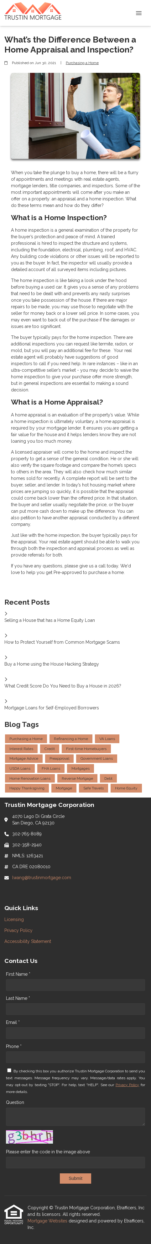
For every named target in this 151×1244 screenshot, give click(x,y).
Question (15, 1102)
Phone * (14, 1046)
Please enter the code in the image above (48, 1151)
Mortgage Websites (48, 1220)
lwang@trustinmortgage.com (41, 877)
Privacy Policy (127, 1085)
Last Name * (18, 998)
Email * (13, 1022)
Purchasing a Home (82, 63)
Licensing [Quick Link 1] (14, 919)
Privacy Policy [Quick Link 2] (18, 930)
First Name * (18, 974)
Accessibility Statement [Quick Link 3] (27, 941)
